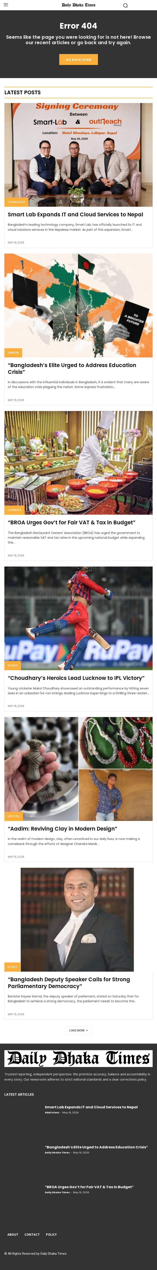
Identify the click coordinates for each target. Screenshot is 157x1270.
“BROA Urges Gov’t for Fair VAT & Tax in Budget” (71, 522)
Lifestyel (14, 816)
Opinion (13, 353)
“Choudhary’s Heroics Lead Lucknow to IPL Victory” (76, 678)
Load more (78, 1030)
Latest (12, 967)
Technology (16, 202)
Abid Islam (52, 1112)
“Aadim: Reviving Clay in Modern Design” (62, 828)
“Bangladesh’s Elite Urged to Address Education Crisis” (72, 369)
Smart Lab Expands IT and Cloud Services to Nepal (75, 214)
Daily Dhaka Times (57, 1152)
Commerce (14, 510)
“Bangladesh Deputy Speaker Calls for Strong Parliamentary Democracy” (69, 983)
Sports (13, 665)
